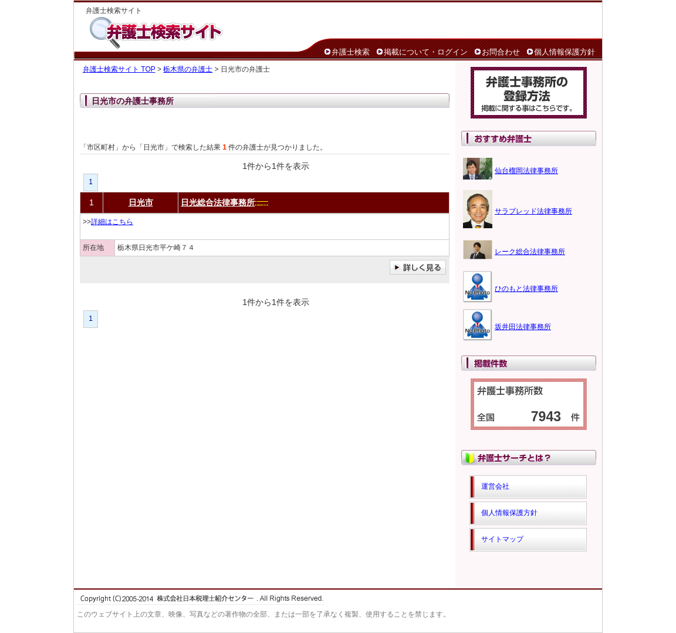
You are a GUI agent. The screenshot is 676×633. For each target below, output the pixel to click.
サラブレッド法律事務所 (533, 211)
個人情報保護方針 (564, 52)
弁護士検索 (351, 52)
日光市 (141, 202)
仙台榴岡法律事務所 (526, 171)
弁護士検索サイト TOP (119, 69)
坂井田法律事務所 (523, 327)
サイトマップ (502, 539)
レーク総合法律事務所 (530, 252)
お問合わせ (501, 52)
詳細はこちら (112, 222)
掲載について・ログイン (426, 52)
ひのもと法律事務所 (526, 289)
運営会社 (495, 486)
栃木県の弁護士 (187, 69)
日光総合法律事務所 (218, 202)
